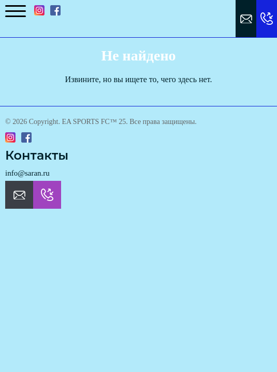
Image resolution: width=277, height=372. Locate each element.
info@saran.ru (27, 173)
